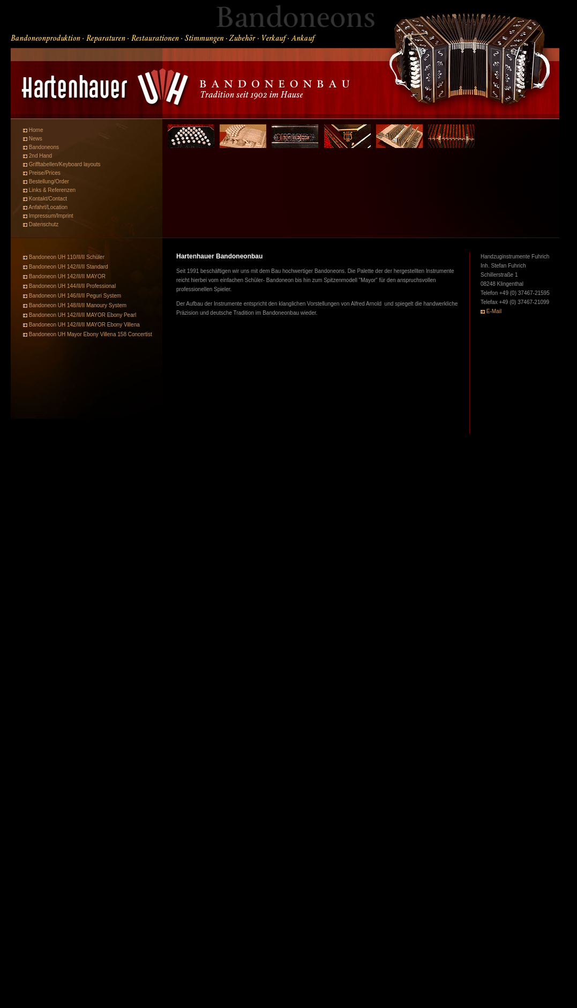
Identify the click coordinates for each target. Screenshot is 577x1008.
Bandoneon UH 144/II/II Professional (72, 286)
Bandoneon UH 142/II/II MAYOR (67, 276)
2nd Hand (40, 156)
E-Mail (493, 311)
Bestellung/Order (49, 181)
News (35, 139)
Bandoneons (44, 147)
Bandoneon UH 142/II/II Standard (68, 267)
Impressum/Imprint (51, 216)
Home (36, 130)
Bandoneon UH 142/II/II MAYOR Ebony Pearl (81, 315)
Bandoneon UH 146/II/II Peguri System (75, 296)
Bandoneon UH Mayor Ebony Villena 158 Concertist (90, 334)
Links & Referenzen (52, 190)
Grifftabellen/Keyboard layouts (65, 164)
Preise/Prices (45, 173)
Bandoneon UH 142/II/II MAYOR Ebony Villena (83, 325)
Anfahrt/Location (48, 207)
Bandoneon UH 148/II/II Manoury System (77, 305)
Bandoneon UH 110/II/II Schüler (66, 257)
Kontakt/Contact (48, 199)
